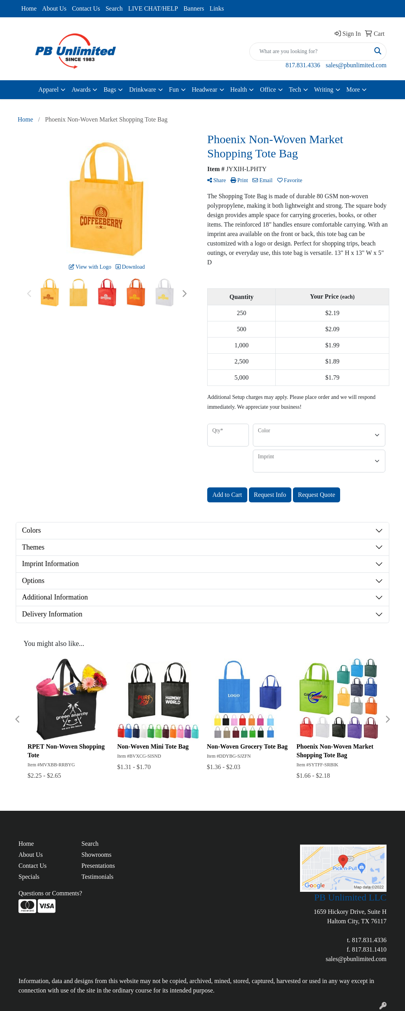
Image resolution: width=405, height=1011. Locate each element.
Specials (28, 876)
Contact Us (86, 8)
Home (29, 8)
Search (114, 8)
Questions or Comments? (50, 893)
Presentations (98, 865)
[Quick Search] (309, 51)
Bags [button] (109, 89)
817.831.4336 (302, 65)
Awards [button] (81, 89)
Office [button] (268, 89)
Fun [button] (174, 89)
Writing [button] (323, 89)
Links (217, 8)
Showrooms (96, 854)
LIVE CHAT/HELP (153, 8)
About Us (54, 8)
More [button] (353, 89)
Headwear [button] (204, 89)
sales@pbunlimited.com (356, 65)
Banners (194, 8)
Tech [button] (295, 89)
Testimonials (97, 876)
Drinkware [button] (142, 89)
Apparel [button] (49, 89)
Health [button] (238, 89)
